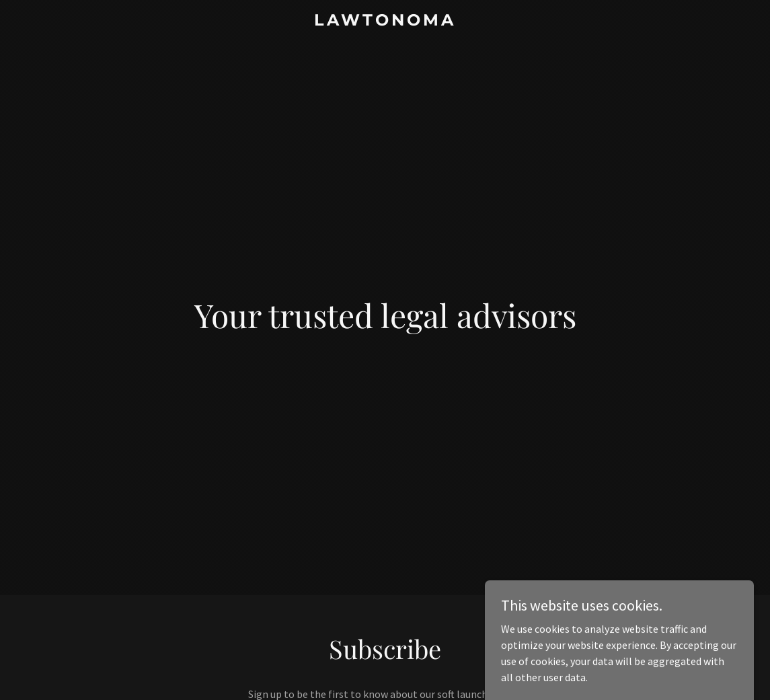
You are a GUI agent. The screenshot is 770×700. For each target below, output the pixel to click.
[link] (385, 21)
